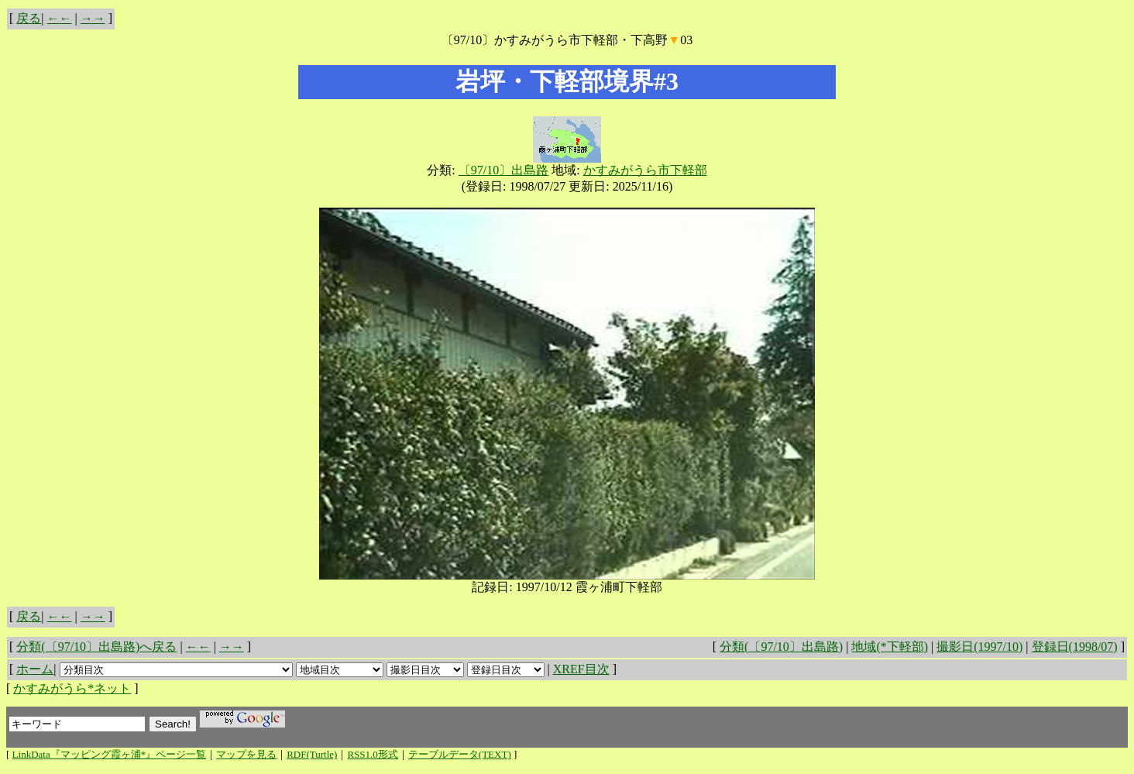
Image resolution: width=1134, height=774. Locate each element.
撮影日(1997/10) (979, 646)
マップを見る (246, 754)
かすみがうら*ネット (72, 688)
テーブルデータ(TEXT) (459, 754)
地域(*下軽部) (889, 646)
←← (59, 18)
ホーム (34, 669)
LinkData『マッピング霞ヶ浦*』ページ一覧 (109, 754)
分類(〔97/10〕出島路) (781, 646)
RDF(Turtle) (312, 754)
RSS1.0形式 (372, 754)
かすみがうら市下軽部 (645, 170)
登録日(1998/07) (1075, 646)
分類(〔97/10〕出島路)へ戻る (96, 646)
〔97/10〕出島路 (503, 170)
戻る (28, 18)
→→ (93, 18)
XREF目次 (581, 669)
